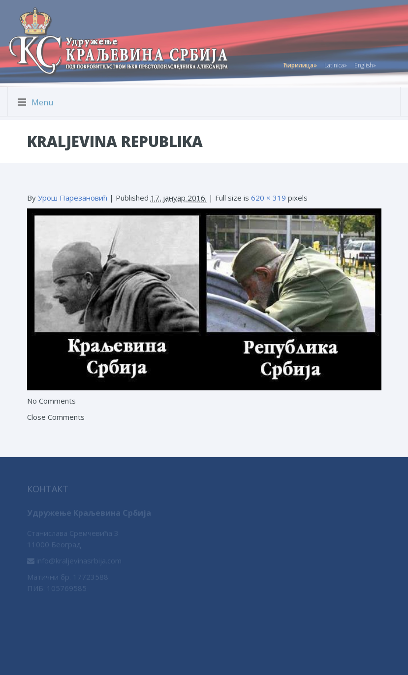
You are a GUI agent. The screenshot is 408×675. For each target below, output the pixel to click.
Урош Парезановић (72, 198)
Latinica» (335, 64)
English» (365, 64)
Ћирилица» (300, 64)
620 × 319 (268, 198)
